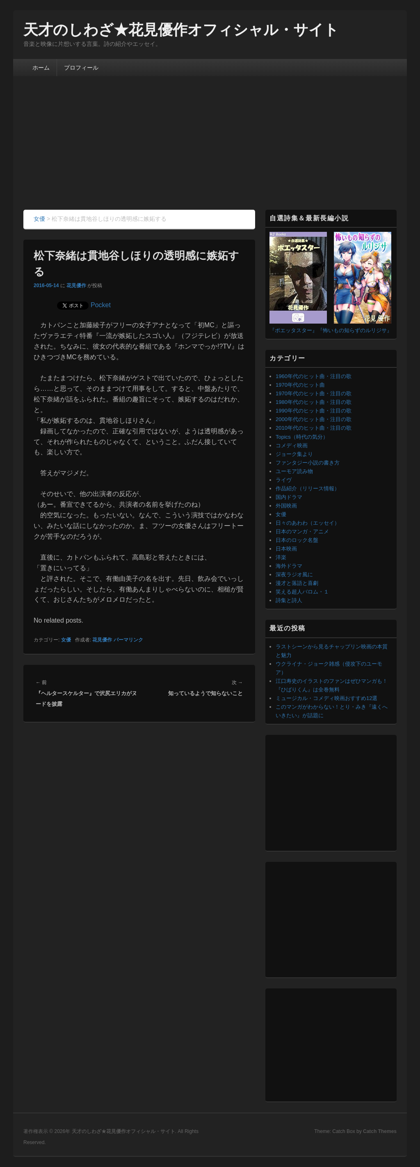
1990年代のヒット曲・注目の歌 (314, 411)
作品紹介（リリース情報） (308, 488)
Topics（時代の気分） (302, 437)
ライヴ (284, 480)
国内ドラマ (289, 497)
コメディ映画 (292, 445)
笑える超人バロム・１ (302, 592)
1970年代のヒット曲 (300, 385)
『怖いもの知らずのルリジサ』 (354, 330)
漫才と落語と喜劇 (297, 583)
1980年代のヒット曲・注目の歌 (314, 402)
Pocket (101, 304)
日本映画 (286, 549)
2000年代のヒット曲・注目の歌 (314, 419)
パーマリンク (128, 640)
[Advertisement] (210, 148)
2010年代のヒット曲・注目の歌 (314, 428)
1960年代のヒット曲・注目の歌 (314, 376)
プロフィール (81, 67)
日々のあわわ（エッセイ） (308, 523)
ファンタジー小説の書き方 (308, 463)
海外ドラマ (289, 566)
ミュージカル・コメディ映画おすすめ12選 (326, 698)
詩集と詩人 (289, 600)
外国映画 (286, 506)
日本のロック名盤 (297, 540)
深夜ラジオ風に (294, 574)
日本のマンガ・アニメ (302, 531)
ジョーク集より (294, 454)
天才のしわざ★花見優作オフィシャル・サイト (181, 29)
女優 (66, 640)
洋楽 (281, 557)
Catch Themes (380, 1131)
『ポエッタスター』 (293, 330)
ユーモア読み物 (294, 471)
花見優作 (76, 285)
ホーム (41, 67)
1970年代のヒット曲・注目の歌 (314, 393)
